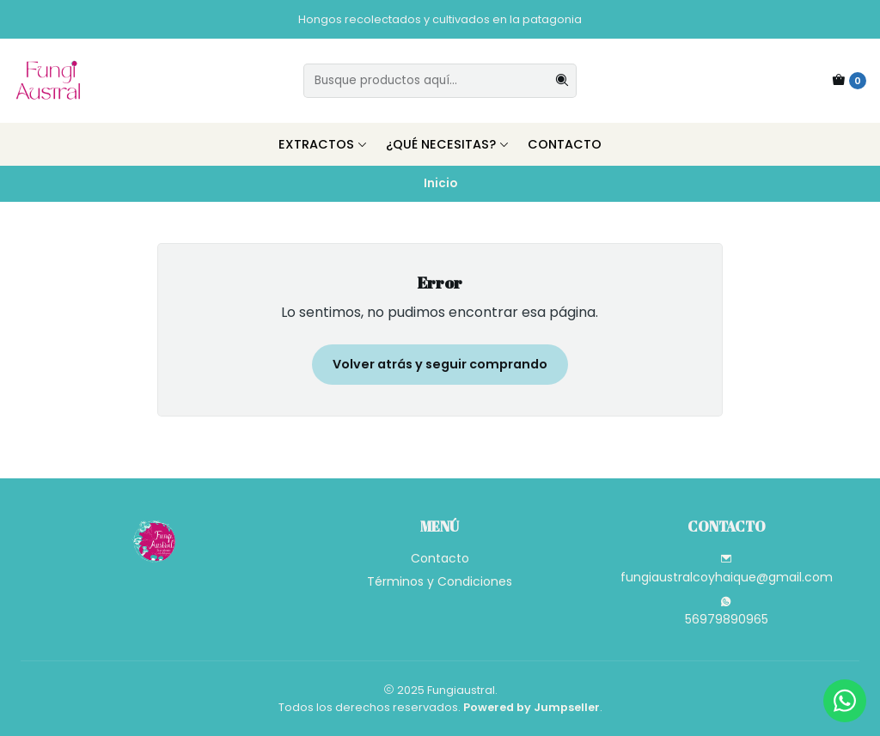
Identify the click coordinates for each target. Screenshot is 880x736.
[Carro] (849, 80)
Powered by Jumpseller (531, 707)
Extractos (323, 144)
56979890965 (726, 611)
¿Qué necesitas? (448, 144)
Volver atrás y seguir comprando (440, 364)
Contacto (565, 144)
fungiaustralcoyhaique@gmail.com (726, 569)
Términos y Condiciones (439, 581)
